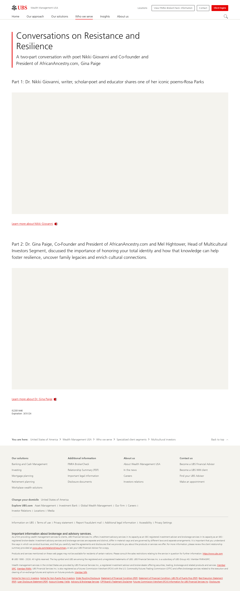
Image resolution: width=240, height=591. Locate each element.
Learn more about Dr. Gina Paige (34, 399)
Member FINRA (24, 568)
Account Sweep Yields (59, 581)
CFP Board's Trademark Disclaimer (116, 581)
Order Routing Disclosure (88, 578)
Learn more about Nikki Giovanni (35, 223)
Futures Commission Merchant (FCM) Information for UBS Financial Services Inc (170, 581)
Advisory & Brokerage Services (85, 581)
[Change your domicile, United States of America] (55, 500)
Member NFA (81, 572)
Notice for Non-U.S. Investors (25, 578)
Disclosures (214, 581)
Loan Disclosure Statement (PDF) (32, 581)
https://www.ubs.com (213, 553)
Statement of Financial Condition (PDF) (119, 578)
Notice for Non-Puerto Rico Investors (57, 578)
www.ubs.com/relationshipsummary (49, 548)
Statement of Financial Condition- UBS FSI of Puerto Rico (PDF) (168, 578)
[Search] (226, 16)
